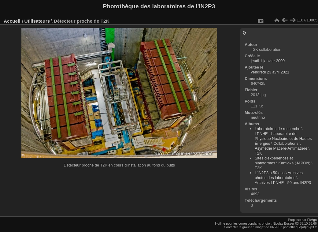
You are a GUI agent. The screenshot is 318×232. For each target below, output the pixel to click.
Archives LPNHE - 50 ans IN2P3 (283, 182)
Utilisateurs (37, 21)
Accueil (12, 21)
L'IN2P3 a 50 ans (270, 172)
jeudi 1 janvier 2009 (268, 60)
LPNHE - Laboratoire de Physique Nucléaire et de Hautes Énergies (283, 138)
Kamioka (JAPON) (295, 163)
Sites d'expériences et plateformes (274, 160)
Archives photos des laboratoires (279, 175)
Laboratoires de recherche (277, 128)
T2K (258, 153)
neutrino (258, 117)
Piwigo (312, 220)
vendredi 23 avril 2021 (270, 72)
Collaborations (285, 143)
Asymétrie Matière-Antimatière (281, 148)
